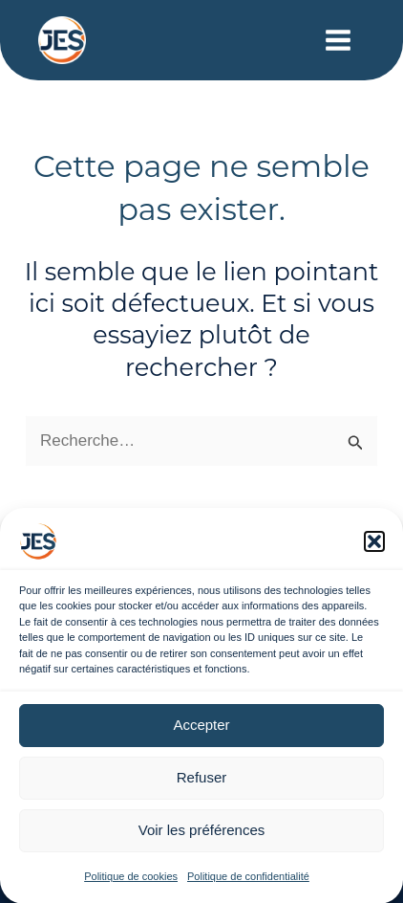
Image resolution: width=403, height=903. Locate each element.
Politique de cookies (131, 883)
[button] (374, 548)
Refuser (202, 784)
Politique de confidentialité (248, 883)
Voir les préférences (201, 836)
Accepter (201, 731)
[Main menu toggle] (339, 40)
